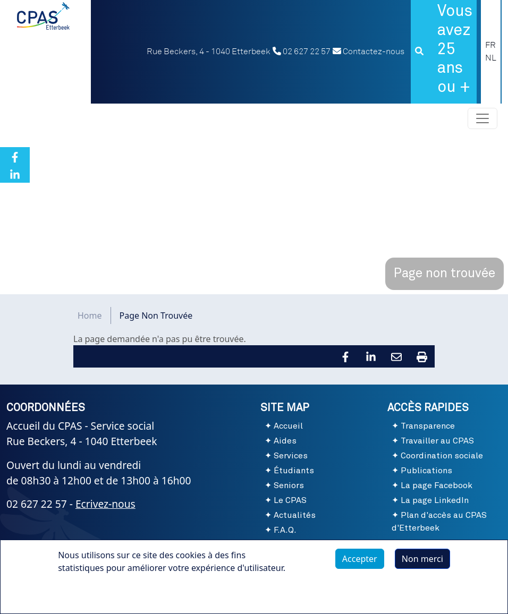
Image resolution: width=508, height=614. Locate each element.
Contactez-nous (368, 51)
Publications (426, 470)
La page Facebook (436, 485)
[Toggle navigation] (482, 118)
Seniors (289, 485)
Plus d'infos (91, 598)
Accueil (288, 426)
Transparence (428, 426)
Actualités (295, 515)
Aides (285, 441)
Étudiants (294, 470)
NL (490, 58)
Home (90, 315)
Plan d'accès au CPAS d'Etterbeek (439, 521)
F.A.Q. (285, 530)
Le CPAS (290, 500)
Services (291, 455)
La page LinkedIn (435, 500)
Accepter (359, 564)
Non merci (422, 564)
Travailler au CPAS (437, 441)
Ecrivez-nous (105, 504)
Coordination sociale (442, 455)
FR (490, 45)
